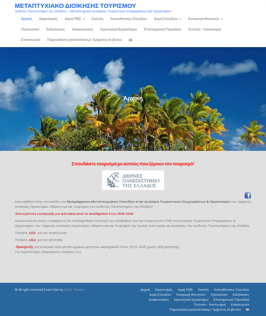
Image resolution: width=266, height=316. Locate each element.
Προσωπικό (30, 29)
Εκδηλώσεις (55, 29)
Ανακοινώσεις (83, 29)
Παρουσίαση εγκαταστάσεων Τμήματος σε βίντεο (84, 39)
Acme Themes (74, 289)
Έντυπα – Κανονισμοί (204, 29)
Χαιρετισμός (48, 18)
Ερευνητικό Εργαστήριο (119, 29)
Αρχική (26, 18)
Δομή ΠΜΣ (73, 18)
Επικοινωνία (30, 39)
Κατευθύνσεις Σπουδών (129, 18)
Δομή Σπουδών (166, 18)
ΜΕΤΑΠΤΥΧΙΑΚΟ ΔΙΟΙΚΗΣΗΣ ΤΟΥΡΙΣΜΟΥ (75, 5)
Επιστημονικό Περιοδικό (162, 29)
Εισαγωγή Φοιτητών (203, 18)
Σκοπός (97, 18)
